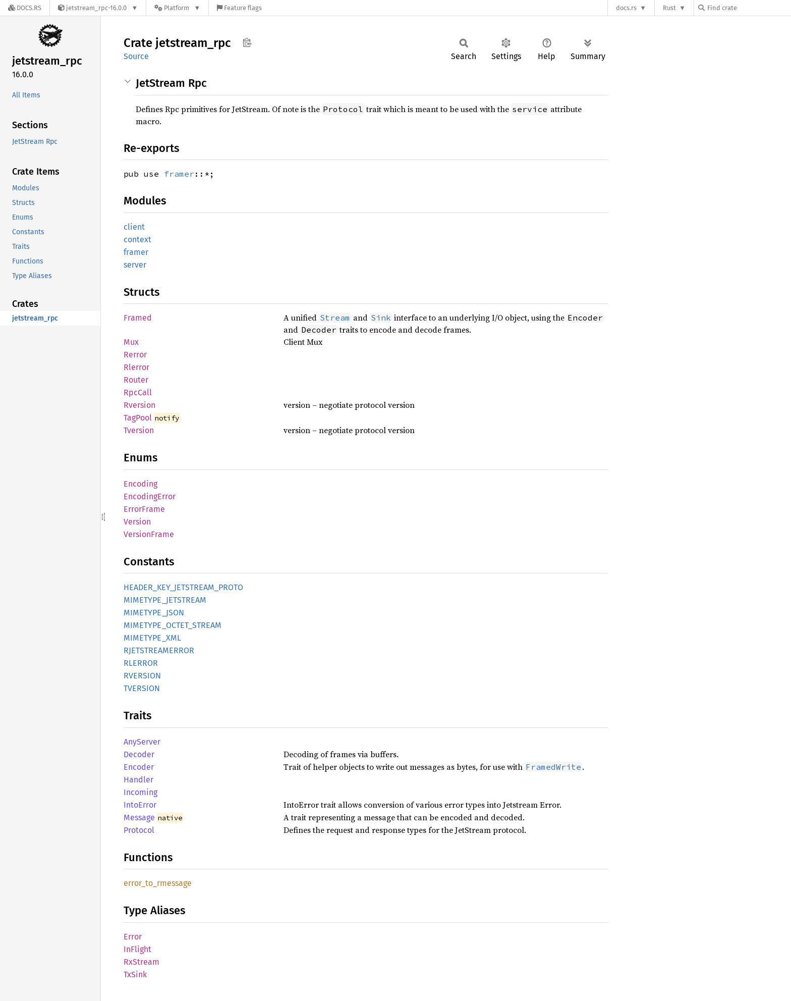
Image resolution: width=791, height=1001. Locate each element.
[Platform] (177, 8)
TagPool (138, 418)
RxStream (141, 962)
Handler (138, 779)
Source (136, 56)
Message (139, 817)
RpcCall (138, 392)
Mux (131, 342)
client (134, 227)
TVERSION (142, 688)
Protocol (139, 830)
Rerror (135, 354)
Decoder (139, 754)
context (137, 239)
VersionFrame (149, 534)
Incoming (140, 792)
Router (136, 380)
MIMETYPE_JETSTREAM (165, 600)
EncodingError (150, 496)
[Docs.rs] (24, 8)
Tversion (139, 430)
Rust (669, 8)
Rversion (139, 405)
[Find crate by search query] (748, 8)
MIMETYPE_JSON (154, 612)
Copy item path (247, 42)
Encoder (139, 767)
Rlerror (136, 367)
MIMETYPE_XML (152, 638)
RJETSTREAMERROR (159, 650)
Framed (138, 318)
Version (137, 521)
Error (133, 936)
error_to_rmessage (158, 883)
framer (179, 174)
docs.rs (626, 8)
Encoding (140, 484)
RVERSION (142, 675)
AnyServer (142, 742)
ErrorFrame (144, 509)
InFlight (137, 949)
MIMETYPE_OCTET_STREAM (172, 625)
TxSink (135, 974)
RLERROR (141, 663)
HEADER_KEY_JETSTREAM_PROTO (183, 587)
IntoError (140, 805)
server (135, 265)
